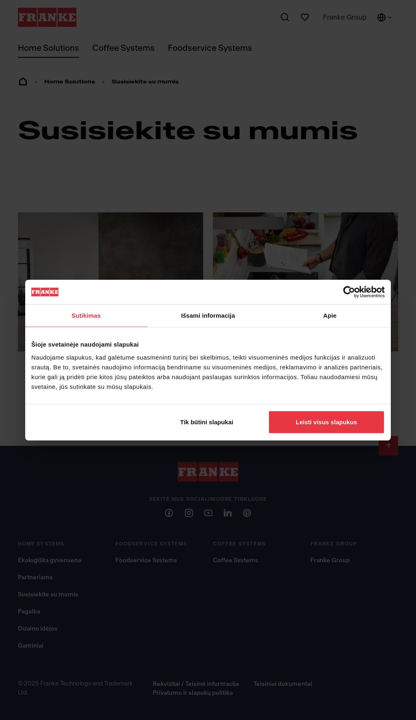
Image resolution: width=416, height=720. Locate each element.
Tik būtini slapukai (207, 421)
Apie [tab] (330, 315)
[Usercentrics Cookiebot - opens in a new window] (349, 292)
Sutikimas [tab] (86, 315)
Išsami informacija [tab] (208, 315)
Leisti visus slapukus (326, 421)
